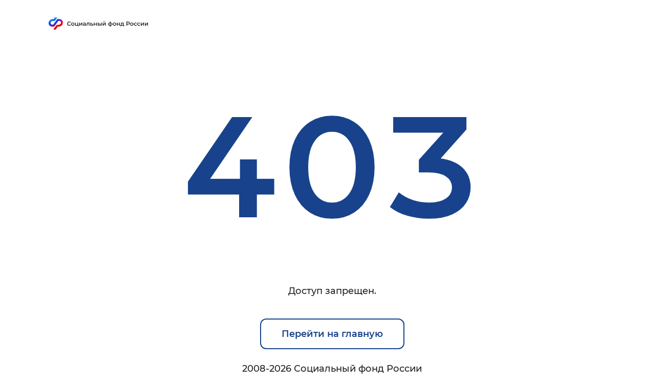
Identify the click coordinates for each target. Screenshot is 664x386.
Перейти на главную (332, 333)
